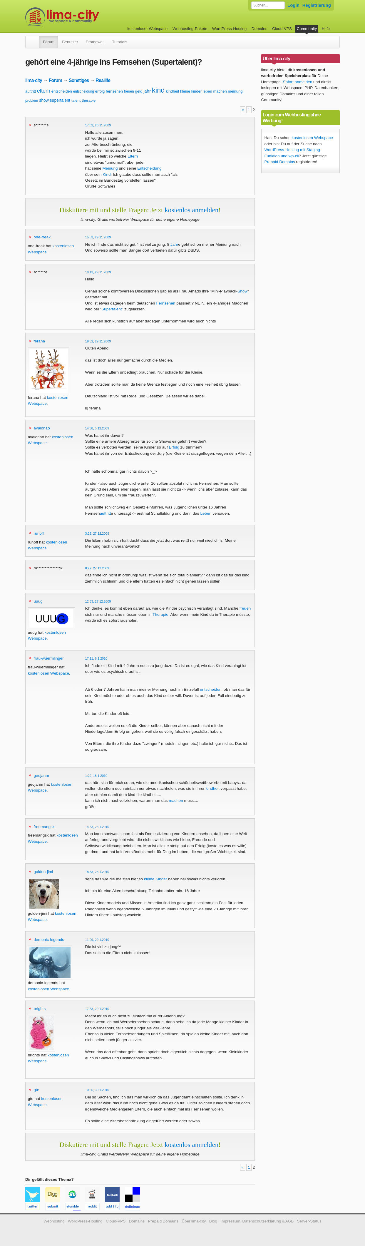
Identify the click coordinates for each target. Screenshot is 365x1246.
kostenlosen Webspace (48, 673)
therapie (89, 100)
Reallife (103, 80)
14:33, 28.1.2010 (97, 827)
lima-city (33, 80)
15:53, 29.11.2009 (98, 237)
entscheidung (83, 91)
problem (31, 100)
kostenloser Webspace (147, 28)
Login (293, 5)
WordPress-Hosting (229, 28)
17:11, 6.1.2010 (96, 658)
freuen (129, 91)
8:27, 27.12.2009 (97, 568)
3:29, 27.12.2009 (97, 533)
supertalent (60, 100)
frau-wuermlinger (49, 658)
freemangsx (44, 826)
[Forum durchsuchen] (268, 5)
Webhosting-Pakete (190, 28)
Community (307, 28)
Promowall (95, 42)
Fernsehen (165, 303)
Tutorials (119, 42)
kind (158, 90)
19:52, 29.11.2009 (98, 341)
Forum (48, 42)
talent (76, 100)
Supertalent (111, 309)
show (44, 100)
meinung (235, 91)
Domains (259, 28)
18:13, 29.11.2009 (98, 272)
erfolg (100, 91)
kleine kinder (191, 91)
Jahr (174, 244)
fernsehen (114, 91)
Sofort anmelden (297, 82)
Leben (205, 513)
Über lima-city (194, 1221)
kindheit (172, 91)
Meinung (110, 168)
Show (242, 291)
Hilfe (326, 28)
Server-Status (309, 1221)
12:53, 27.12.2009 (98, 601)
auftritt (30, 91)
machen (220, 91)
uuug (38, 601)
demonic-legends (49, 939)
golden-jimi (43, 871)
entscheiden (61, 91)
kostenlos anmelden (191, 210)
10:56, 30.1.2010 (97, 1090)
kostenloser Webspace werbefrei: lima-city (84, 16)
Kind (106, 174)
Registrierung (316, 5)
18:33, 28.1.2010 (97, 872)
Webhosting (54, 1221)
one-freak (42, 237)
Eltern (133, 156)
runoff (39, 533)
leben (207, 91)
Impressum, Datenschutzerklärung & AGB (257, 1221)
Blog (213, 1221)
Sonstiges (79, 80)
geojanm (41, 775)
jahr (147, 90)
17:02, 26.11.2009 (98, 125)
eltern (43, 91)
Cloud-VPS (282, 28)
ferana (39, 341)
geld (139, 91)
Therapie (160, 614)
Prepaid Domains (279, 162)
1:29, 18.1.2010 (96, 775)
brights (40, 1008)
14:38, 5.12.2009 (97, 428)
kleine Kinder (155, 879)
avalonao (42, 428)
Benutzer (70, 42)
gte (36, 1090)
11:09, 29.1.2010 (97, 939)
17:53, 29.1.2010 (97, 1009)
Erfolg (174, 447)
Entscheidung (149, 168)
